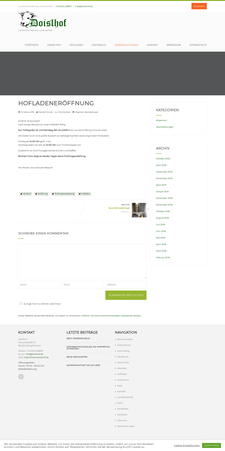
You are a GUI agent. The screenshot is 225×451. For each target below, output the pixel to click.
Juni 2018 (161, 231)
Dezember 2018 (164, 198)
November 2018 (164, 204)
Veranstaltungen (126, 45)
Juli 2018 (160, 224)
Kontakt (152, 45)
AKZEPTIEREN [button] (211, 445)
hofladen (86, 193)
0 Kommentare (64, 112)
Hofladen (77, 45)
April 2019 (161, 185)
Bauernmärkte (125, 339)
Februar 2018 (163, 257)
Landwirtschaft (125, 397)
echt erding (123, 351)
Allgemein (79, 112)
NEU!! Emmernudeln (78, 338)
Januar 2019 (162, 191)
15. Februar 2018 (27, 112)
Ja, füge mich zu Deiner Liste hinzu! (40, 303)
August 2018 (162, 218)
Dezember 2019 (164, 171)
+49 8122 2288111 (63, 6)
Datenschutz (198, 45)
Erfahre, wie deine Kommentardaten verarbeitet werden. (111, 315)
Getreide (121, 368)
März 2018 (161, 251)
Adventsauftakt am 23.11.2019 (83, 365)
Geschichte (123, 362)
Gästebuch (99, 45)
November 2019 (164, 178)
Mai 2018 (160, 237)
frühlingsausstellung (64, 193)
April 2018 (161, 244)
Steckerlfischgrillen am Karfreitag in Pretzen (88, 348)
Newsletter (199, 6)
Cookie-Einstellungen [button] (187, 445)
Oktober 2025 (163, 158)
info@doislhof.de (84, 6)
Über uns (122, 420)
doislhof (27, 193)
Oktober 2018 (163, 211)
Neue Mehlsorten (77, 357)
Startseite (31, 45)
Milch (120, 403)
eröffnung (43, 193)
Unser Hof (55, 45)
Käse (119, 385)
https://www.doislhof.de (36, 357)
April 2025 (161, 165)
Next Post (114, 207)
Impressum (173, 45)
